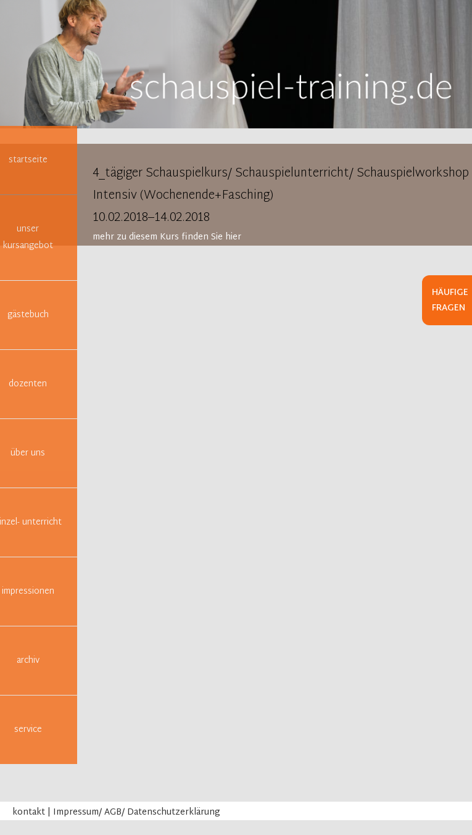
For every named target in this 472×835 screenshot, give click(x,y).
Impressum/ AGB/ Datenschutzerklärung (136, 812)
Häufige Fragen (450, 300)
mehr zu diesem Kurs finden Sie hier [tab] (167, 237)
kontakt (28, 812)
